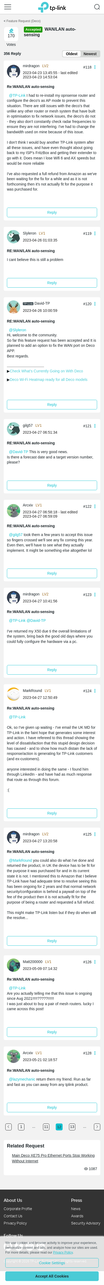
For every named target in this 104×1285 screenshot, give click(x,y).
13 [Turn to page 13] (72, 1127)
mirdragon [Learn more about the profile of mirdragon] (31, 66)
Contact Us (13, 1216)
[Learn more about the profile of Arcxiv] (15, 510)
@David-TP (18, 452)
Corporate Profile (18, 1208)
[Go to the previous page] (8, 1126)
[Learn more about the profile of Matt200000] (15, 965)
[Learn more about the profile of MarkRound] (15, 694)
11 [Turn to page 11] (46, 1127)
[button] (8, 7)
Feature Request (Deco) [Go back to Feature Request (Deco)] (23, 21)
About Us (13, 1200)
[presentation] (13, 71)
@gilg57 (16, 535)
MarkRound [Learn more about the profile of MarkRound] (32, 690)
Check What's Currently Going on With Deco (46, 371)
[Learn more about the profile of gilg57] (15, 428)
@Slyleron (17, 330)
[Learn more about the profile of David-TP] (15, 306)
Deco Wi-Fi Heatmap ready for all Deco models (49, 379)
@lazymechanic (22, 1079)
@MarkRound (20, 860)
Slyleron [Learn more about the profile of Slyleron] (29, 233)
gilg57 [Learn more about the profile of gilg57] (28, 425)
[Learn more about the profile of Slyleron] (15, 236)
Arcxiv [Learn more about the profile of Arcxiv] (28, 505)
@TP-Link (17, 95)
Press (76, 1200)
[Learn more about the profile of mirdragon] (15, 71)
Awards (77, 1216)
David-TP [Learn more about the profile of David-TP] (42, 303)
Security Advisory (85, 1223)
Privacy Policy (15, 1223)
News (75, 1208)
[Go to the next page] (97, 1126)
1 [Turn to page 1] (21, 1127)
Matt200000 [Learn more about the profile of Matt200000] (32, 962)
